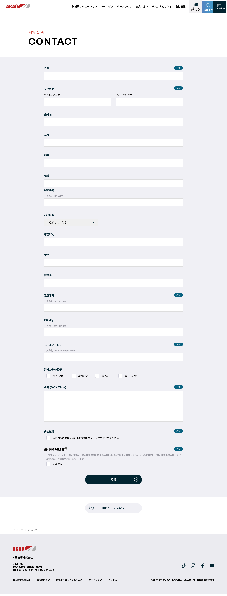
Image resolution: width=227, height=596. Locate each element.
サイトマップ (95, 581)
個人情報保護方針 (55, 449)
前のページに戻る (113, 509)
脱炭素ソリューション (84, 6)
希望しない (60, 376)
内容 (46, 387)
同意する (59, 464)
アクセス (112, 581)
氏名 (46, 68)
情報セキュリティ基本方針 (69, 581)
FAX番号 (49, 320)
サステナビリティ (162, 6)
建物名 (48, 275)
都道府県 (49, 215)
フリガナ (49, 89)
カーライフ (107, 6)
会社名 (48, 114)
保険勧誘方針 (43, 581)
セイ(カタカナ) (52, 95)
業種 (46, 135)
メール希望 (136, 376)
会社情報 (180, 6)
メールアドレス (53, 345)
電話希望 (111, 376)
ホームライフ (124, 6)
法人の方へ (142, 6)
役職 (46, 175)
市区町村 (49, 234)
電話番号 (49, 295)
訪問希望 (86, 376)
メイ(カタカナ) (124, 95)
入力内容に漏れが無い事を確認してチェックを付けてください (89, 438)
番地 (46, 255)
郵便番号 (49, 190)
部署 (46, 155)
